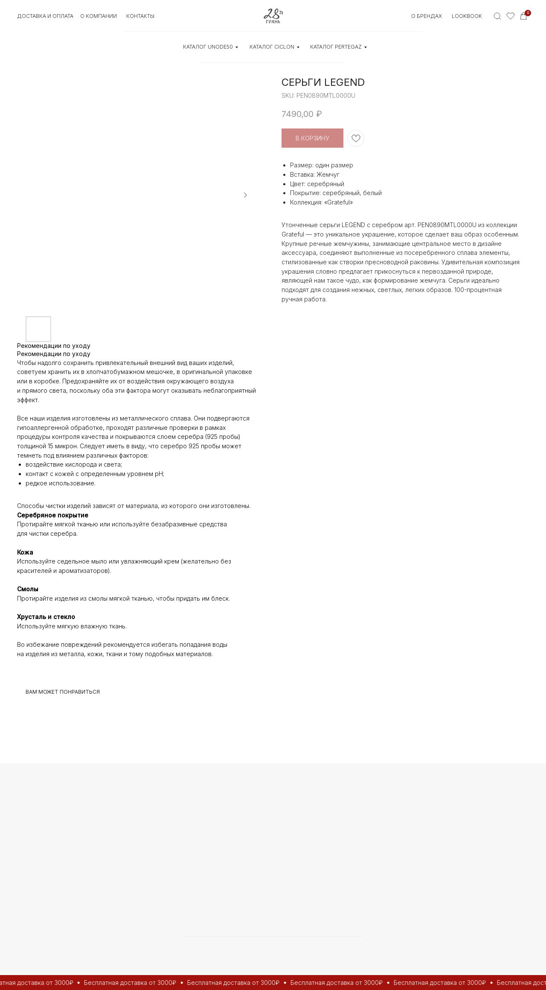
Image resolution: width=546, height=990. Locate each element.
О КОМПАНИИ (98, 16)
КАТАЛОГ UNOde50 (208, 47)
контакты (140, 16)
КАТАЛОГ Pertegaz (336, 47)
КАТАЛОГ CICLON (272, 47)
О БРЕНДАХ (426, 16)
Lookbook (467, 16)
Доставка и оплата (45, 16)
